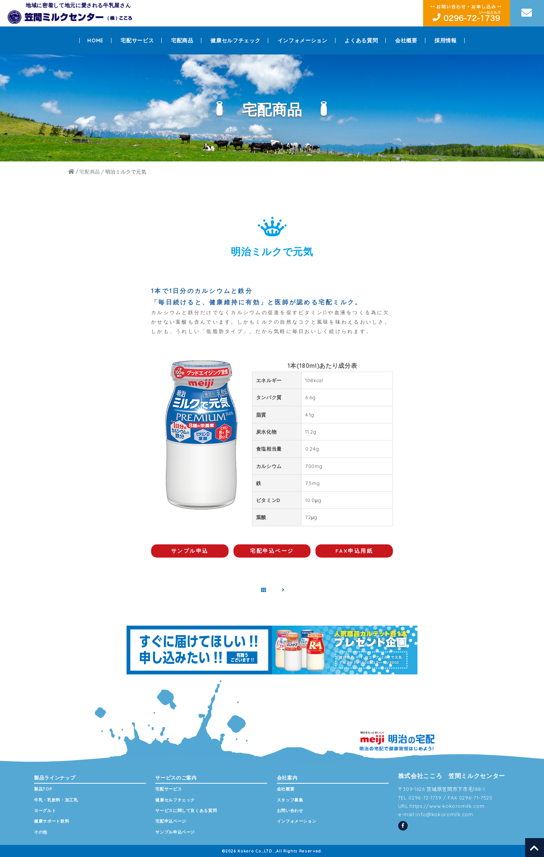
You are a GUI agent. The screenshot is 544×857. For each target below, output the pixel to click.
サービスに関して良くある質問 (186, 810)
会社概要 (406, 40)
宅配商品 (182, 40)
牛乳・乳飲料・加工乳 (56, 800)
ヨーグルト (45, 810)
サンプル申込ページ (175, 832)
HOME (95, 40)
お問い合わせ (290, 810)
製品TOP (43, 789)
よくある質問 (361, 40)
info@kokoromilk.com (444, 814)
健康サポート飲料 (51, 821)
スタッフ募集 (290, 800)
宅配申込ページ (170, 821)
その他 (40, 832)
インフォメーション (303, 40)
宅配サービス (137, 40)
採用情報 (445, 40)
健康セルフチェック (235, 40)
